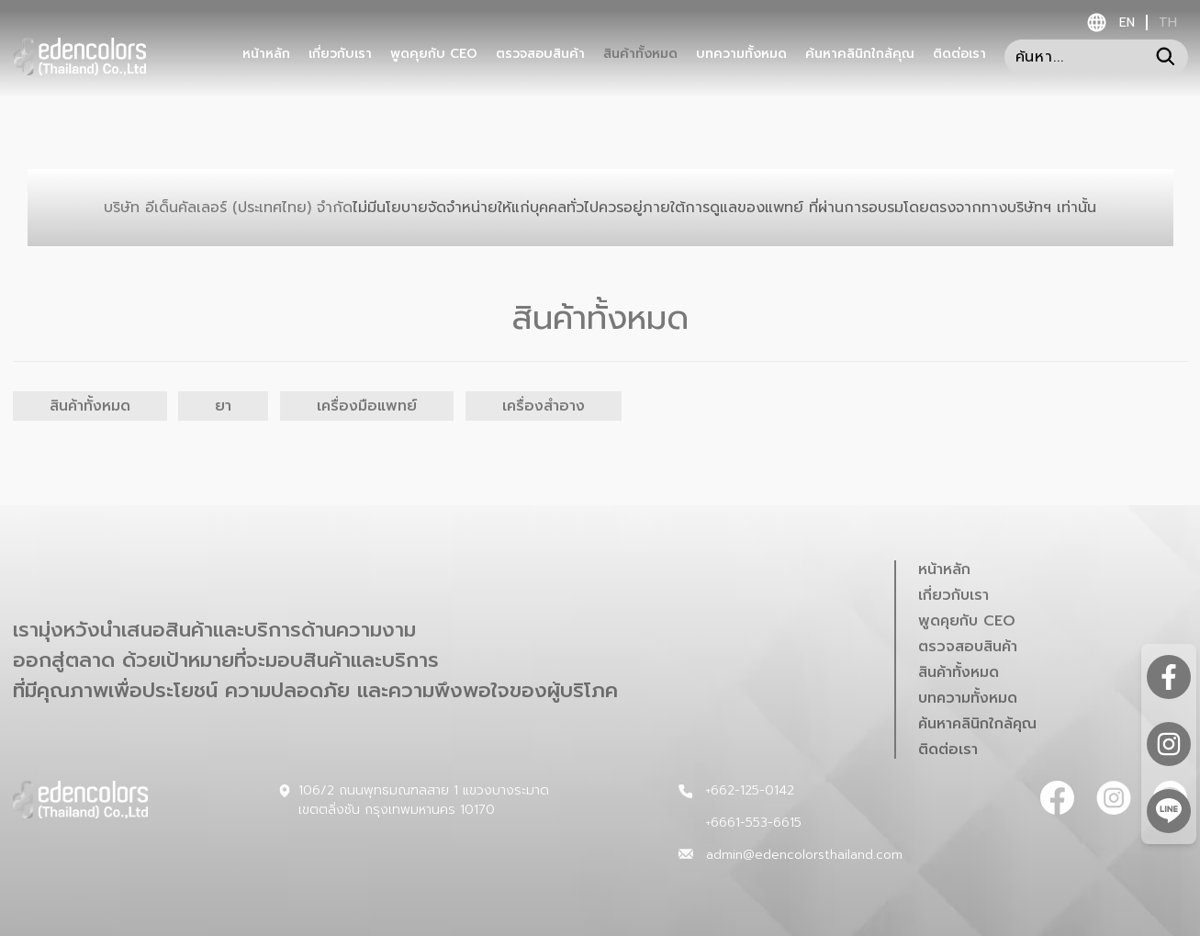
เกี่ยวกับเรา (340, 54)
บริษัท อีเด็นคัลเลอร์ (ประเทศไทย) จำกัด (600, 208)
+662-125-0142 (749, 790)
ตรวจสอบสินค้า (540, 54)
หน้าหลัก (266, 54)
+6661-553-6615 (753, 822)
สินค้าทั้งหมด (640, 54)
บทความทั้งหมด (741, 54)
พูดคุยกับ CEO (433, 54)
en (1127, 22)
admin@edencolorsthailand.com (804, 854)
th (1168, 22)
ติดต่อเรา (959, 54)
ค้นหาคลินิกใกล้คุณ (859, 54)
